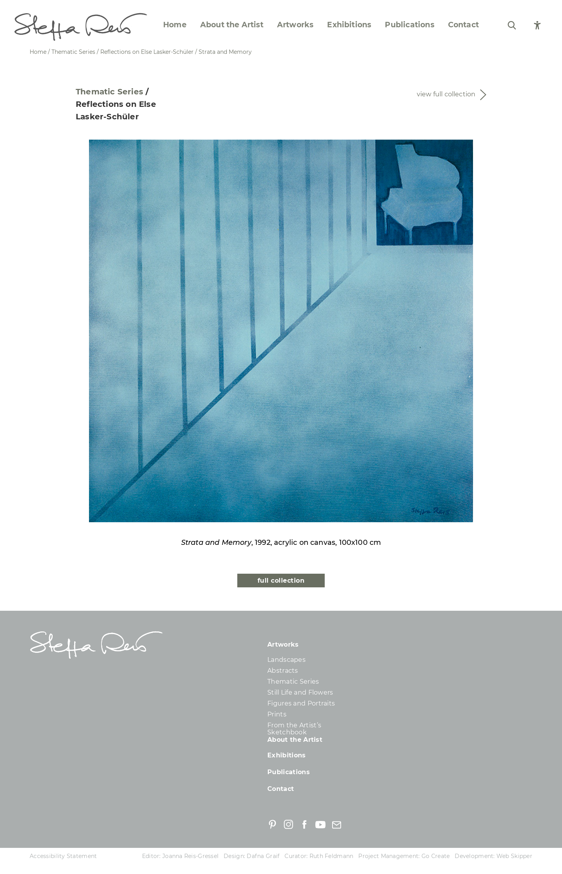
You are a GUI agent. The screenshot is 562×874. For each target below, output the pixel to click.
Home (175, 25)
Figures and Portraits (301, 703)
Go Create (436, 856)
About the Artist (231, 25)
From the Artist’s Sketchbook (294, 729)
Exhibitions (349, 25)
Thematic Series (109, 91)
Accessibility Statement (63, 856)
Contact (463, 25)
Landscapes (286, 659)
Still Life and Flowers (300, 692)
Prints (276, 714)
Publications (409, 25)
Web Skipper (514, 856)
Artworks (295, 25)
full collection (281, 580)
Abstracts (282, 670)
